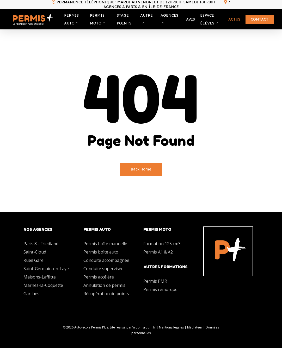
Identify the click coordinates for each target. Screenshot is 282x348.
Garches (31, 293)
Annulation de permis (104, 285)
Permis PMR (155, 281)
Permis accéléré (98, 277)
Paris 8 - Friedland (40, 243)
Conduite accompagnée (106, 260)
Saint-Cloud (34, 252)
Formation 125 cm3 (162, 243)
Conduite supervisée (103, 268)
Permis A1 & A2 (158, 252)
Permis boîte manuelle (105, 243)
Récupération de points (106, 293)
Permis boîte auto (100, 252)
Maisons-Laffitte (39, 277)
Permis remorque (160, 289)
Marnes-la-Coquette (43, 285)
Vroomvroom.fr (144, 327)
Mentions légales (171, 327)
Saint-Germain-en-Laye (46, 268)
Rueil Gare (33, 260)
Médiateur (194, 327)
